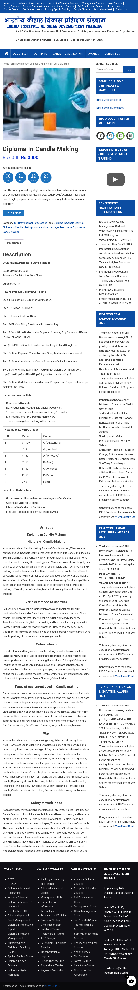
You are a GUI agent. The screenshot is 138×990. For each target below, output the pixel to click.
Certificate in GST (17, 911)
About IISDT (20, 53)
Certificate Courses (32, 9)
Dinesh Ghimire (52, 986)
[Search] (129, 69)
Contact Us (121, 9)
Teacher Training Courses (36, 6)
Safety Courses (11, 6)
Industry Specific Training (57, 9)
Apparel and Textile (52, 965)
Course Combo (11, 9)
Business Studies (50, 920)
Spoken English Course (21, 956)
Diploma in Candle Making (68, 223)
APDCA (12, 883)
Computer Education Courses (64, 3)
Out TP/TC (40, 53)
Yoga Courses (115, 3)
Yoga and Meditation (52, 970)
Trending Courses (117, 6)
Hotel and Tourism (51, 929)
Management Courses (93, 3)
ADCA (11, 879)
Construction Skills (51, 924)
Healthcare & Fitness (52, 933)
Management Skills (52, 897)
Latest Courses (82, 961)
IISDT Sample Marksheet (110, 107)
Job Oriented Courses (63, 6)
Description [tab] (14, 243)
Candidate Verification (68, 53)
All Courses (10, 3)
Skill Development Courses (91, 6)
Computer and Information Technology (49, 907)
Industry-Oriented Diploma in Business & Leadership (20, 902)
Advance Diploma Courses (32, 3)
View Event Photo (125, 516)
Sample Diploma (82, 9)
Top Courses (81, 956)
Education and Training (54, 915)
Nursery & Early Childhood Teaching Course (19, 947)
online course (48, 227)
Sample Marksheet (102, 9)
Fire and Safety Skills (52, 961)
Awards (93, 53)
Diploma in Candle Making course (21, 227)
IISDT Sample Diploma (108, 99)
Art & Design (48, 938)
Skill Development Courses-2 (30, 223)
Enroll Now (13, 213)
